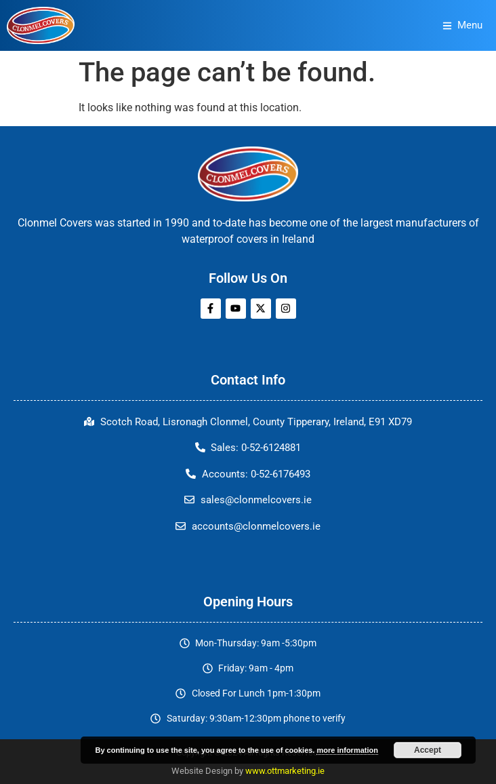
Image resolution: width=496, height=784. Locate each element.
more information (346, 750)
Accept (427, 750)
